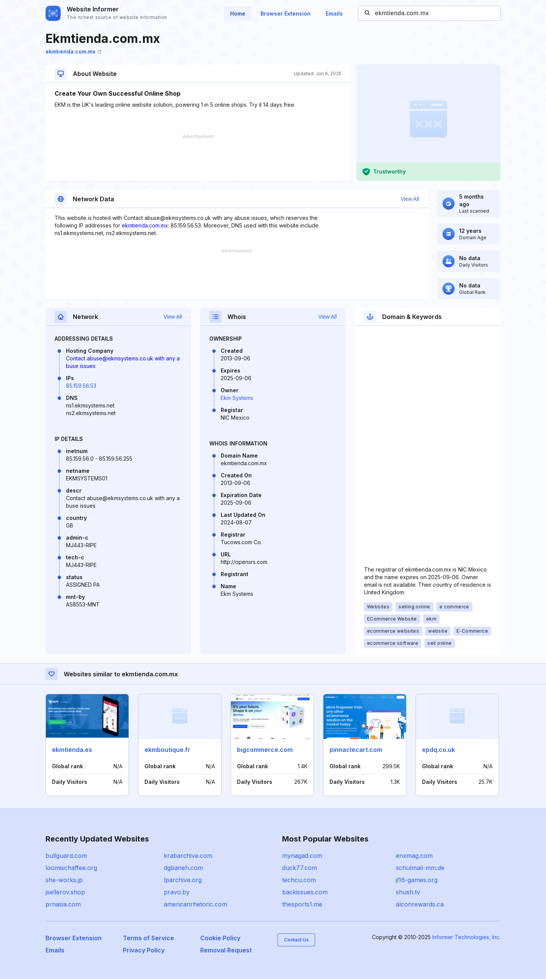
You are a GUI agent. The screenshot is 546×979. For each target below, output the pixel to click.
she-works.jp (64, 880)
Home (237, 13)
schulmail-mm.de (420, 868)
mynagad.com (302, 855)
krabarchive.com (188, 855)
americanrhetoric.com (195, 904)
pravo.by (177, 892)
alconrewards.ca (420, 904)
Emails (334, 13)
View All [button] (410, 199)
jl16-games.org (417, 880)
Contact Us (296, 940)
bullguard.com (66, 855)
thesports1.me (302, 904)
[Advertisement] (198, 158)
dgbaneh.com (183, 868)
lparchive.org (183, 880)
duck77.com (299, 868)
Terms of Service (148, 938)
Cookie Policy (220, 938)
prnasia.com (63, 904)
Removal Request (226, 950)
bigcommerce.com (265, 749)
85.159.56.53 (81, 385)
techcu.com (299, 880)
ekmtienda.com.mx (73, 51)
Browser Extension (285, 13)
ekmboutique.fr (167, 749)
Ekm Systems (237, 398)
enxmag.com (414, 855)
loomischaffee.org (71, 868)
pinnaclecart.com (355, 749)
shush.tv (408, 892)
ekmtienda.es (72, 749)
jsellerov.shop (65, 892)
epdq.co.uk (438, 749)
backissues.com (305, 892)
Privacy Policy (144, 950)
